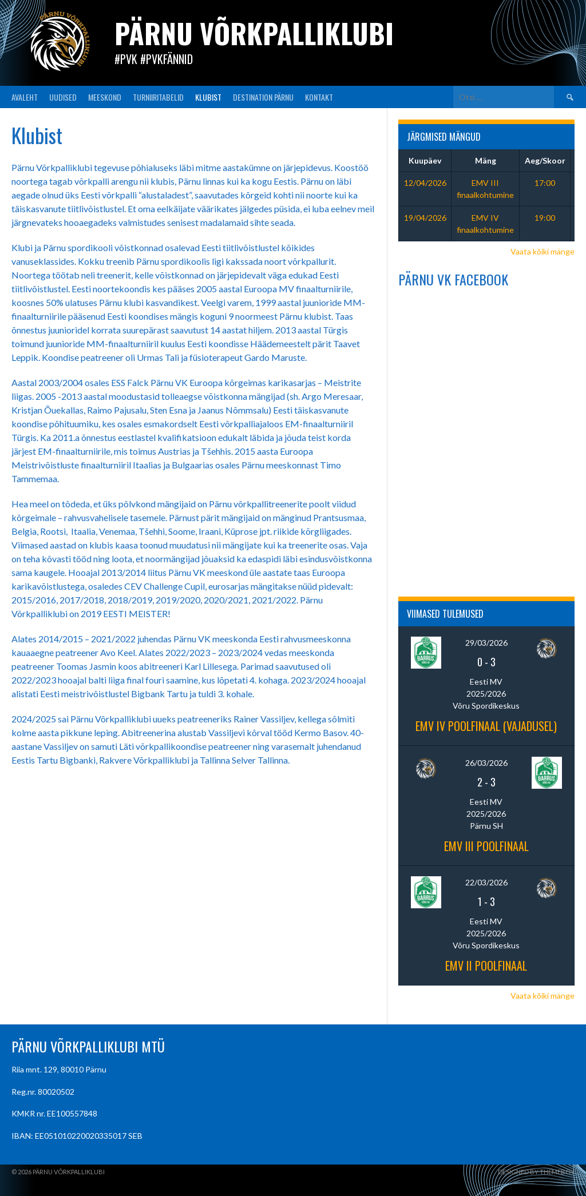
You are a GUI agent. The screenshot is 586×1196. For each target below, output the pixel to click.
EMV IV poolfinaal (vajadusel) (486, 725)
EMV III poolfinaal (486, 846)
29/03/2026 (486, 642)
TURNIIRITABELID (158, 97)
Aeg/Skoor (545, 160)
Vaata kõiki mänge (542, 251)
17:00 (544, 183)
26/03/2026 (486, 763)
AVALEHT (24, 97)
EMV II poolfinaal (486, 965)
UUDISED (63, 97)
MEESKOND (104, 97)
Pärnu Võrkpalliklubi (254, 33)
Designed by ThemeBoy (536, 1171)
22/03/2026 (486, 882)
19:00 (544, 217)
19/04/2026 (425, 217)
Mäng (485, 160)
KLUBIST (208, 97)
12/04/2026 (425, 183)
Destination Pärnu (263, 97)
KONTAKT (319, 97)
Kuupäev (425, 160)
